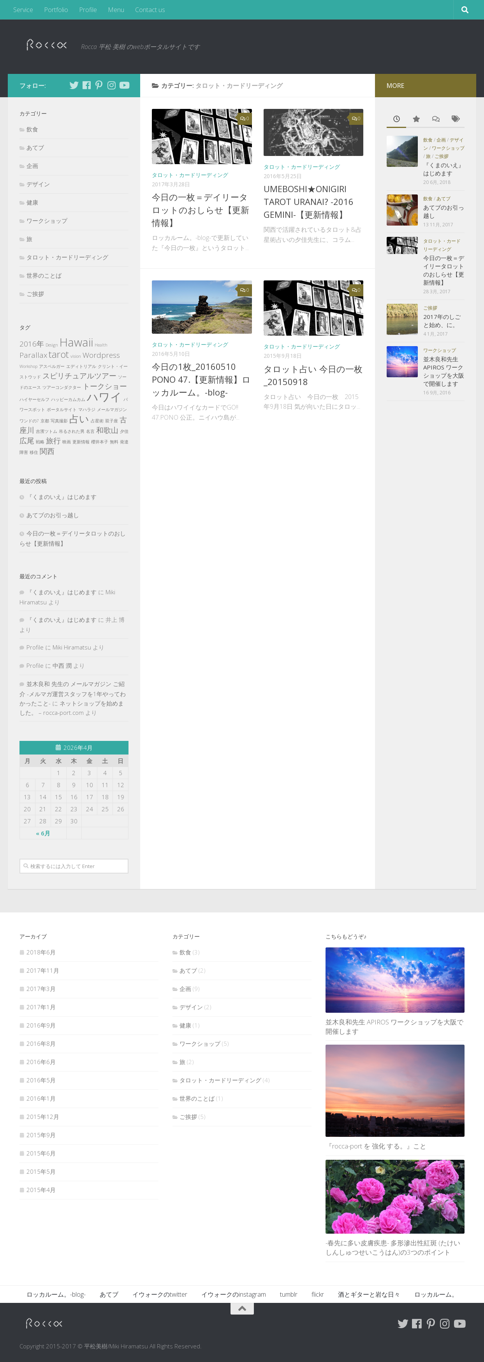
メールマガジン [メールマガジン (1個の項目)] (112, 409)
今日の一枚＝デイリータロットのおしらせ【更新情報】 (200, 209)
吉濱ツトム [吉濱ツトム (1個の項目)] (46, 431)
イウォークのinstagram (233, 1294)
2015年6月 (41, 1153)
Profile (88, 9)
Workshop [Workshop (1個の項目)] (28, 366)
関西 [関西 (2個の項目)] (47, 451)
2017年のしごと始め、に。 (442, 321)
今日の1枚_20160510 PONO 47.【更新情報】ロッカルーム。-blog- (201, 379)
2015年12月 (42, 1116)
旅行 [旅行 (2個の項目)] (53, 441)
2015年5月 (41, 1171)
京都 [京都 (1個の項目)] (44, 421)
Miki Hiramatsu (72, 647)
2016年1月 (41, 1098)
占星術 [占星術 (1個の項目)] (97, 421)
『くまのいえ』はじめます (61, 497)
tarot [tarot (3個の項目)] (59, 354)
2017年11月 (42, 970)
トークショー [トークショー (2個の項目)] (105, 386)
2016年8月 (41, 1043)
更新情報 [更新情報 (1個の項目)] (81, 442)
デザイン (38, 184)
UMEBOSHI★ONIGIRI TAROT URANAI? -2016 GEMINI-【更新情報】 (309, 201)
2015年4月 (41, 1190)
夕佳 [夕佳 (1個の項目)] (124, 431)
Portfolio (56, 9)
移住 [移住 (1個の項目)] (34, 452)
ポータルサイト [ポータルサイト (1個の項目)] (62, 409)
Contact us (150, 9)
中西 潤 (62, 665)
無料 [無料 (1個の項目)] (114, 442)
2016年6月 (41, 1062)
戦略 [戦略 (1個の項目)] (40, 442)
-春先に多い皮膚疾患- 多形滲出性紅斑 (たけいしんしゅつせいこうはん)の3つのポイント (393, 1247)
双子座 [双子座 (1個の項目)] (111, 421)
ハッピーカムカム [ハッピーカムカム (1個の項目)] (68, 399)
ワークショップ (46, 220)
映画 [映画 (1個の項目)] (66, 442)
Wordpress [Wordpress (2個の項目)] (101, 355)
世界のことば (44, 275)
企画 (32, 166)
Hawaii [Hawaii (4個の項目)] (76, 342)
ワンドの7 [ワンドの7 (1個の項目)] (29, 421)
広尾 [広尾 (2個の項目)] (26, 441)
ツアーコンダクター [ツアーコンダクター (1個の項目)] (61, 387)
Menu (116, 9)
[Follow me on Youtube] (123, 85)
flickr (318, 1294)
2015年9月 (41, 1135)
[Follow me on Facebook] (86, 85)
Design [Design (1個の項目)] (52, 345)
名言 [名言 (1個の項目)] (90, 431)
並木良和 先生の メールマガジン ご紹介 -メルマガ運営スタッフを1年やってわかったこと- (72, 693)
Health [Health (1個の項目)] (101, 345)
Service (23, 9)
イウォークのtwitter (159, 1294)
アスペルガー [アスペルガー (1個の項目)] (52, 366)
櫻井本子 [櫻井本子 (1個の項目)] (99, 442)
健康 (32, 202)
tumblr (288, 1294)
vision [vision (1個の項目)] (75, 356)
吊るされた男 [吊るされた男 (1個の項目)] (71, 431)
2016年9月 (41, 1025)
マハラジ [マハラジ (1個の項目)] (86, 409)
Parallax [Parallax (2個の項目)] (33, 355)
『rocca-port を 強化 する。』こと (376, 1145)
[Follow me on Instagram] (111, 85)
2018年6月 (41, 952)
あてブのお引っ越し (52, 515)
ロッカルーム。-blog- (56, 1294)
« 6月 (43, 833)
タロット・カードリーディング (190, 175)
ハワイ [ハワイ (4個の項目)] (104, 396)
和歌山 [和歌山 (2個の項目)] (107, 430)
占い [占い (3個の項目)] (79, 418)
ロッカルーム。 (436, 1294)
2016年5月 (41, 1080)
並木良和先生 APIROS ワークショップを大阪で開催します (443, 371)
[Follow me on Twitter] (74, 85)
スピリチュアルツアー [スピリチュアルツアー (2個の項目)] (79, 376)
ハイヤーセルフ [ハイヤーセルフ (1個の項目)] (34, 399)
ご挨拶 (35, 294)
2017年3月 (41, 989)
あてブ (35, 147)
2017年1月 (41, 1007)
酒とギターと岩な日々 (369, 1294)
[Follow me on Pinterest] (99, 85)
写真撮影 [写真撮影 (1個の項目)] (59, 421)
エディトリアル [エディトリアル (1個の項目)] (81, 366)
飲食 (32, 129)
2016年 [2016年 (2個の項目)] (31, 344)
